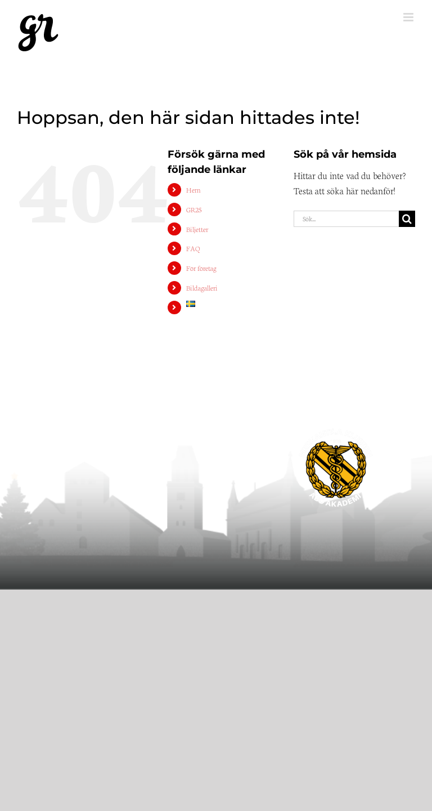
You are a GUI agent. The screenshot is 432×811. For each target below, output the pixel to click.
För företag (201, 268)
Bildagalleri (202, 287)
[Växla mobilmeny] (409, 17)
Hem (193, 189)
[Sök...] (346, 219)
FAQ (193, 248)
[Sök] (407, 219)
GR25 (193, 209)
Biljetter (197, 229)
